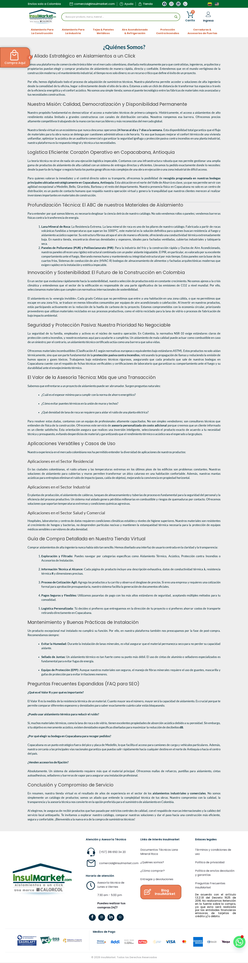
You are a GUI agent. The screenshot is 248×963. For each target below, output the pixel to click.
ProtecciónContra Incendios (167, 31)
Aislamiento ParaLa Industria (73, 31)
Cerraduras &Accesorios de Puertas (202, 31)
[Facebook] (92, 917)
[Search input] (119, 16)
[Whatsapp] (236, 938)
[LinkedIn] (110, 917)
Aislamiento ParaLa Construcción (42, 31)
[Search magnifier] (176, 16)
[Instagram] (101, 917)
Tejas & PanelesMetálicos (103, 31)
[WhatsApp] (120, 917)
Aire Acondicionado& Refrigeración (135, 31)
